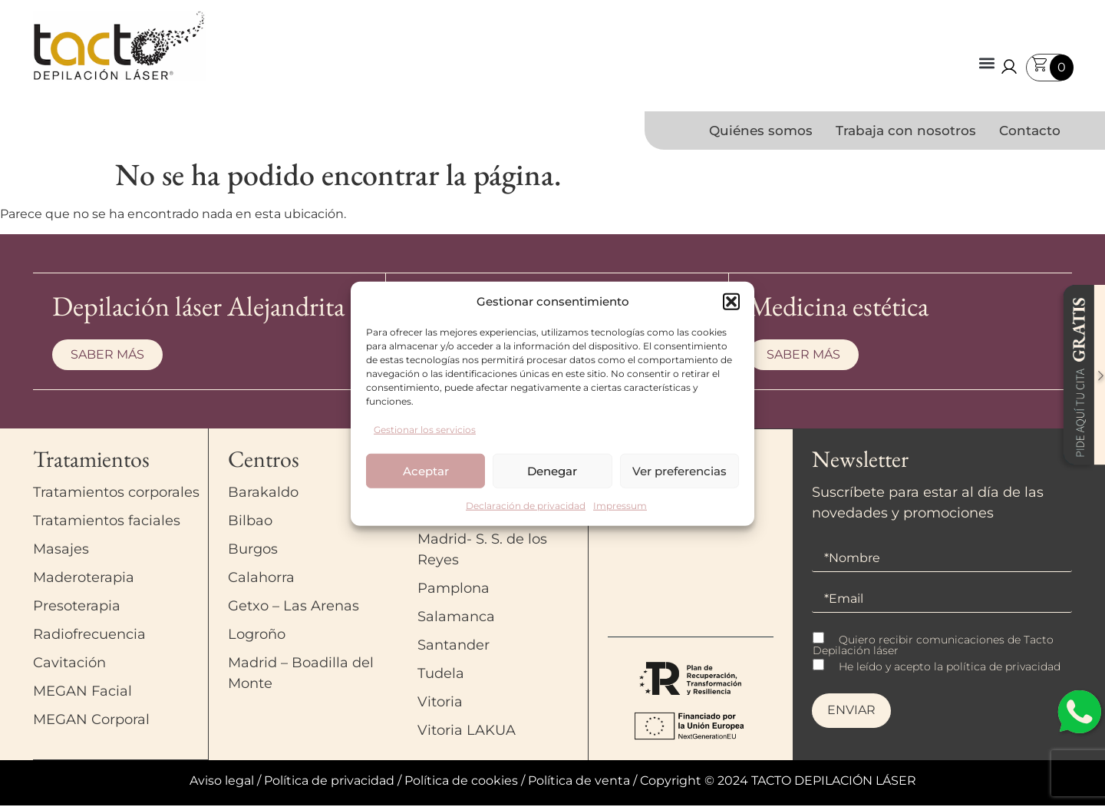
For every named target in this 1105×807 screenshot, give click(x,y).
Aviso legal (222, 782)
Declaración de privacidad (525, 505)
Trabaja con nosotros (906, 130)
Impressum (620, 505)
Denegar (552, 470)
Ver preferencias (679, 470)
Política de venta (579, 782)
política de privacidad (1003, 668)
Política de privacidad (329, 782)
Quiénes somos (761, 130)
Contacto (1029, 130)
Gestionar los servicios (425, 429)
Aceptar (426, 470)
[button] (731, 301)
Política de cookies (461, 782)
